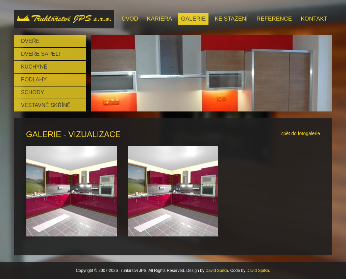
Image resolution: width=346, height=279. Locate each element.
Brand (64, 19)
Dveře (30, 41)
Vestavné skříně (46, 105)
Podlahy (34, 79)
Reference (274, 19)
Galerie (193, 19)
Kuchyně (34, 67)
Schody (32, 92)
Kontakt (314, 19)
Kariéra (159, 19)
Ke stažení (231, 19)
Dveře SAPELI (40, 54)
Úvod (130, 19)
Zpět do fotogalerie (300, 133)
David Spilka (216, 270)
